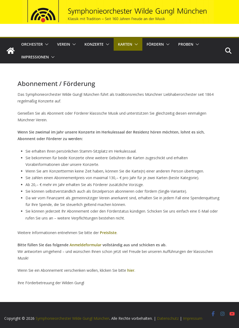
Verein (63, 44)
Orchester (32, 44)
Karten (125, 44)
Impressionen (35, 56)
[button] (46, 44)
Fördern (155, 44)
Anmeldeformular (86, 244)
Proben (185, 44)
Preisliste (108, 232)
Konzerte (94, 44)
